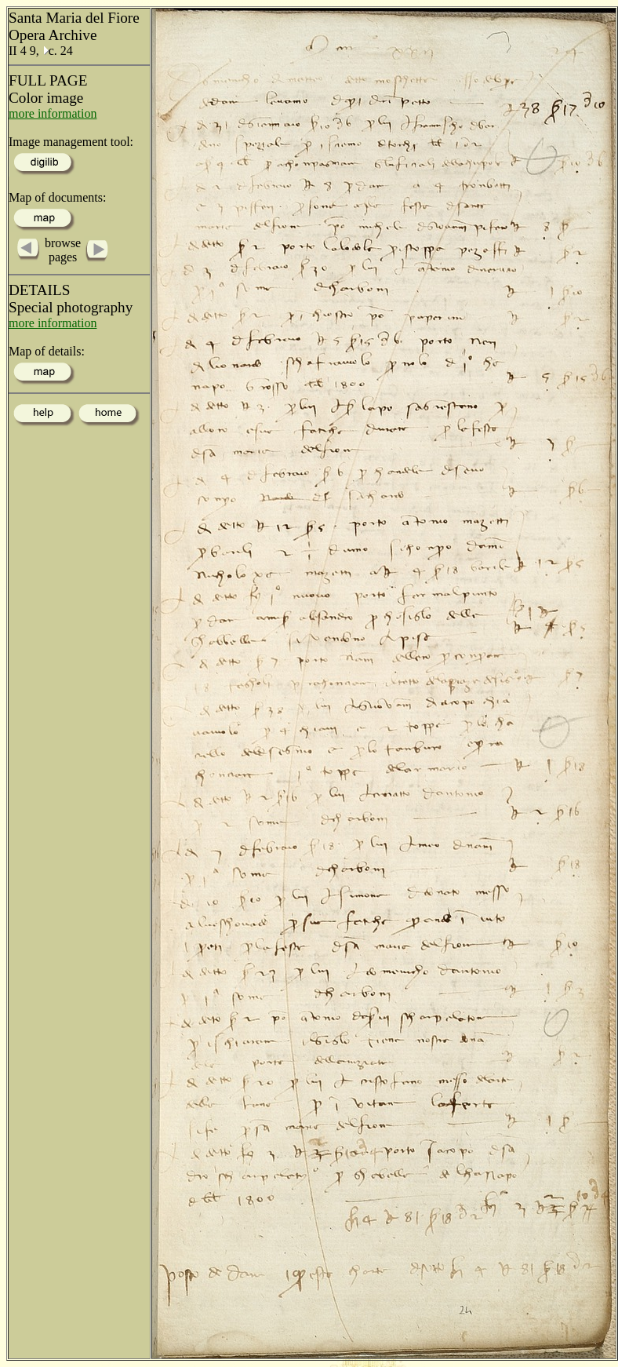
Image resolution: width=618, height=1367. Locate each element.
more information (52, 113)
